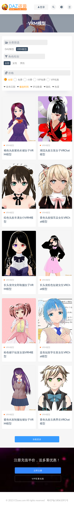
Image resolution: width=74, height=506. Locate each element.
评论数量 (37, 86)
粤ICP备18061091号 (57, 500)
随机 (48, 86)
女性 (14, 63)
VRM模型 (22, 49)
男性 (22, 63)
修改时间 (24, 86)
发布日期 (10, 86)
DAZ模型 (9, 49)
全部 (7, 63)
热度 (57, 86)
